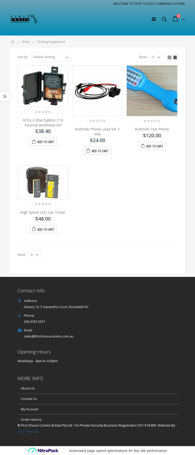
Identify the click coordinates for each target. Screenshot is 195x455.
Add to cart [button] (45, 141)
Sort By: (23, 57)
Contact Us (29, 399)
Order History (31, 419)
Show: (143, 57)
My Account (29, 409)
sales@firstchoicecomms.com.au (48, 336)
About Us (28, 388)
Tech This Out (28, 431)
